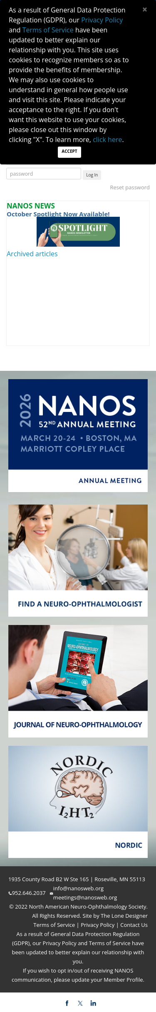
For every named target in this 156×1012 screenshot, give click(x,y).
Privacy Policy (97, 925)
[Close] (145, 9)
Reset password (130, 187)
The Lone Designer (124, 915)
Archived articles (32, 253)
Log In (92, 175)
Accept (69, 151)
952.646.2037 (29, 893)
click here (107, 139)
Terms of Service (54, 925)
